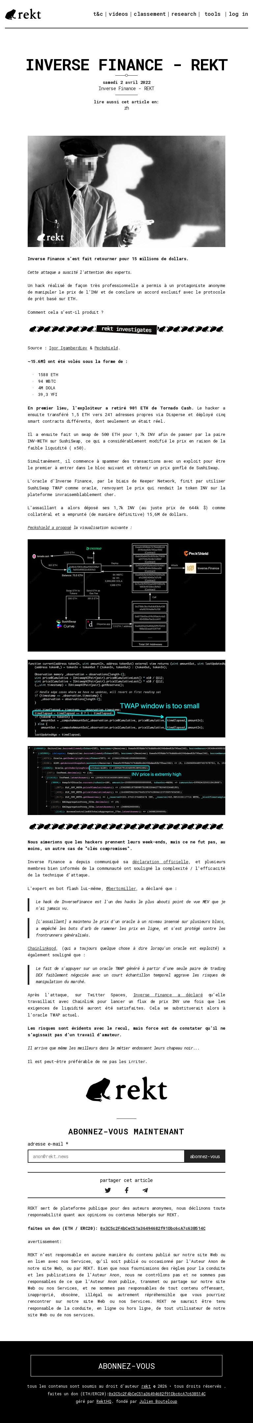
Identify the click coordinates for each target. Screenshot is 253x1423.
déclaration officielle (160, 861)
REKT (149, 88)
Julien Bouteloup (158, 1401)
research (183, 13)
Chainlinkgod (42, 948)
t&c (98, 13)
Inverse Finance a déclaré (168, 994)
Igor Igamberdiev (68, 347)
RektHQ (104, 1401)
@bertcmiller (121, 888)
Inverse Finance (117, 88)
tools (213, 13)
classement (150, 13)
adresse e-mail (48, 1144)
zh (126, 108)
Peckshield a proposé (49, 527)
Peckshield (106, 347)
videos (118, 13)
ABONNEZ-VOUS (126, 1366)
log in (238, 14)
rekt (146, 1386)
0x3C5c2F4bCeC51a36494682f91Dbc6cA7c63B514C (152, 1228)
